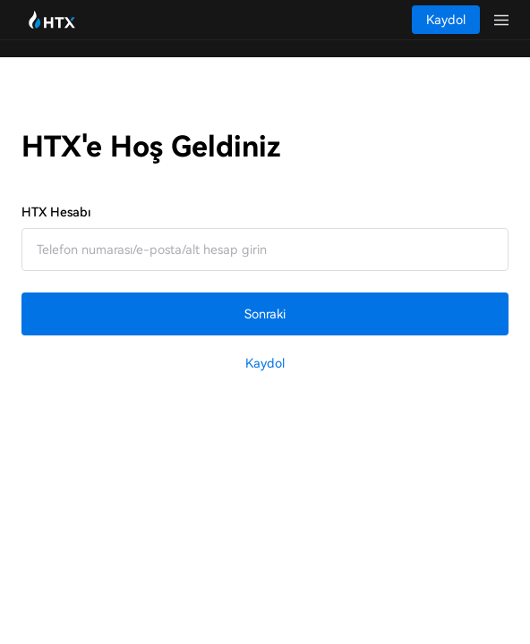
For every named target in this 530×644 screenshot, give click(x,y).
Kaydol (265, 363)
